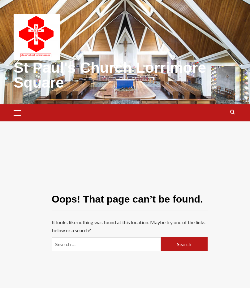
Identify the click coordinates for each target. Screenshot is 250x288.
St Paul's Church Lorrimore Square (110, 75)
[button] (20, 112)
